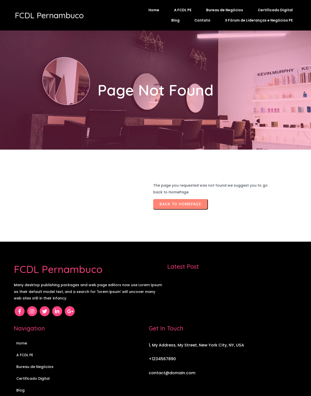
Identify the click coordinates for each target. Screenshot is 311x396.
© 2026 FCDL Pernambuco (155, 377)
